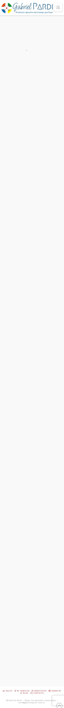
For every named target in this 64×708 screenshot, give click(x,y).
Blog (24, 693)
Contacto (37, 693)
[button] (58, 7)
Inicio (7, 691)
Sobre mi (55, 691)
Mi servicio (22, 691)
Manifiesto (39, 691)
